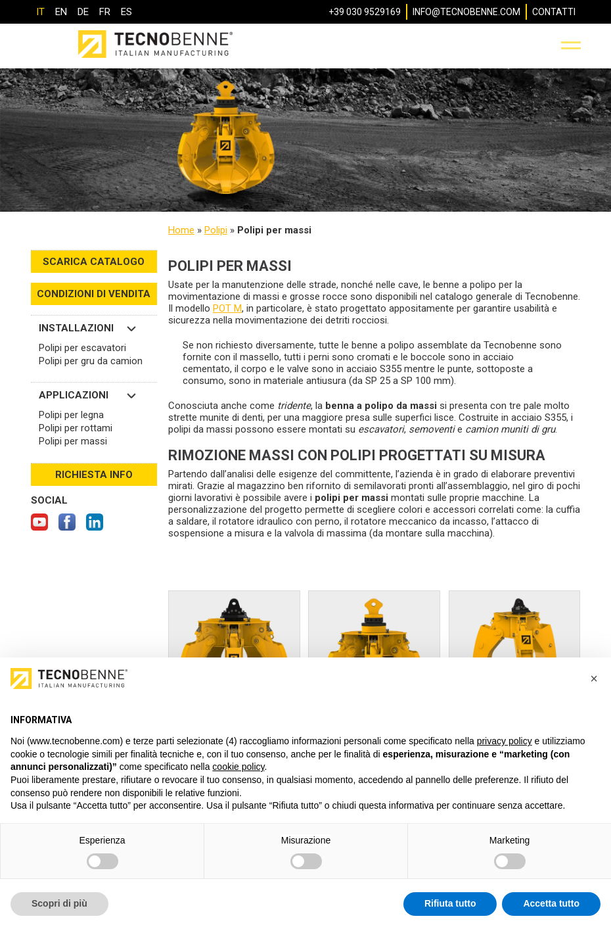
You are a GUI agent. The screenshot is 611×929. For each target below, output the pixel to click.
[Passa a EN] (61, 11)
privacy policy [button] (504, 741)
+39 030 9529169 (364, 12)
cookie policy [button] (238, 766)
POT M (227, 308)
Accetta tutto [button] (551, 903)
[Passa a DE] (83, 11)
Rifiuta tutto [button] (450, 903)
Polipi (215, 230)
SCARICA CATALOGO (94, 262)
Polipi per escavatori (82, 348)
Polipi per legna (71, 415)
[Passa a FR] (105, 11)
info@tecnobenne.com (466, 12)
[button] (593, 678)
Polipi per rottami (75, 428)
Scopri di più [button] (59, 903)
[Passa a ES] (126, 11)
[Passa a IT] (40, 11)
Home (181, 230)
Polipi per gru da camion (91, 361)
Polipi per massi (73, 441)
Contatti (554, 12)
